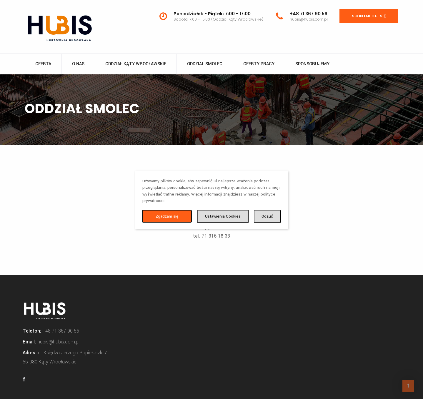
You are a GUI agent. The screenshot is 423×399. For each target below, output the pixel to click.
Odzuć (267, 216)
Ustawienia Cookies (223, 216)
